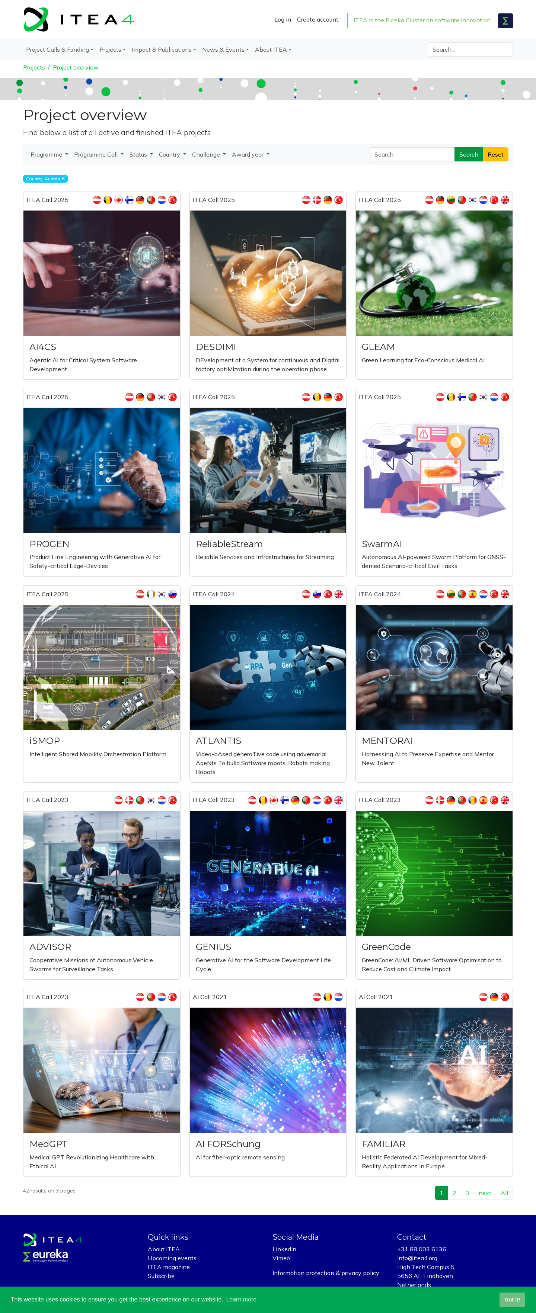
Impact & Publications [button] (162, 49)
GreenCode (386, 946)
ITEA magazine (169, 1267)
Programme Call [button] (96, 154)
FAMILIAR (383, 1144)
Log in (282, 19)
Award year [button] (248, 154)
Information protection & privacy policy (325, 1273)
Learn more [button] (241, 1299)
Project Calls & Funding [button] (57, 49)
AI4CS (42, 346)
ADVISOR (50, 946)
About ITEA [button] (271, 49)
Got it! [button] (512, 1300)
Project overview (76, 67)
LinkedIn (284, 1249)
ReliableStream (229, 544)
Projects (34, 67)
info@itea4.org (417, 1258)
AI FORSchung (228, 1144)
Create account (317, 19)
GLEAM (378, 346)
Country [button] (170, 154)
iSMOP (44, 740)
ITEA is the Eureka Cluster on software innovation (422, 20)
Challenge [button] (206, 154)
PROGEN (49, 544)
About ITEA (164, 1249)
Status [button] (139, 154)
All (504, 1193)
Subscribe (161, 1276)
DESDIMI (216, 346)
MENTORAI (387, 740)
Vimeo (281, 1258)
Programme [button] (47, 154)
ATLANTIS (218, 740)
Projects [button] (110, 49)
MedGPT (48, 1144)
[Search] (470, 49)
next (485, 1193)
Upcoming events (172, 1258)
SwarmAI (382, 544)
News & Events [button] (223, 49)
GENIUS (213, 946)
